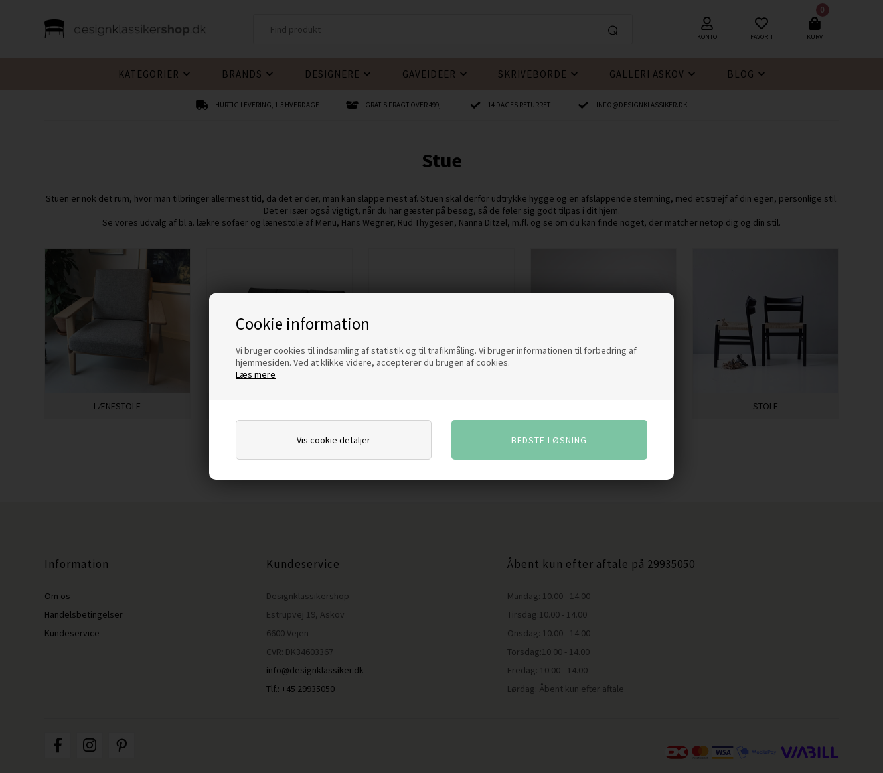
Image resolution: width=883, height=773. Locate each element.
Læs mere (256, 374)
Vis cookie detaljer (333, 440)
